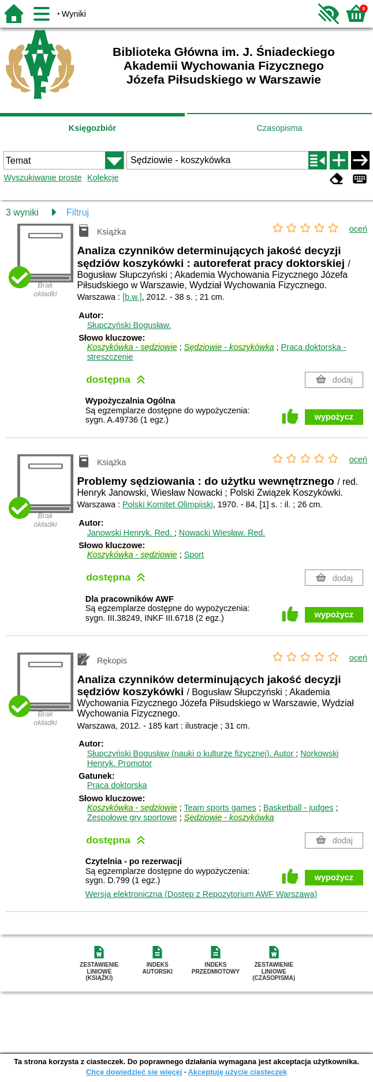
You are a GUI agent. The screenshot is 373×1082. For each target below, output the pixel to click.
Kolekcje (102, 177)
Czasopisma (279, 128)
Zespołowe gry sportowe (132, 817)
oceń (358, 228)
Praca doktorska (117, 785)
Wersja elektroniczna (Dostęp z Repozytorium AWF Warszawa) (201, 894)
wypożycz (334, 416)
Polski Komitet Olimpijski (167, 504)
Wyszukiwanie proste (42, 177)
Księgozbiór (92, 128)
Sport (194, 554)
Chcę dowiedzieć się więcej (134, 1072)
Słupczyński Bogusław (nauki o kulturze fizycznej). (191, 753)
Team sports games (220, 807)
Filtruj (77, 212)
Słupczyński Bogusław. (129, 325)
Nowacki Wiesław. (222, 532)
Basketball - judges (298, 807)
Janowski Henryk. (130, 532)
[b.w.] (132, 296)
